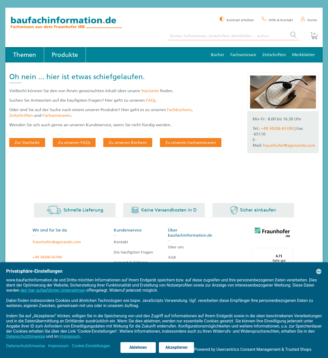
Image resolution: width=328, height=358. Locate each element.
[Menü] (290, 251)
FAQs (151, 100)
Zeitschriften (274, 54)
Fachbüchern (179, 109)
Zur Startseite (27, 142)
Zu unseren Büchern (128, 142)
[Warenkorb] (310, 35)
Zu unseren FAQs (74, 142)
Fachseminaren (57, 115)
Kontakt (121, 242)
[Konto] (309, 20)
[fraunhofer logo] (272, 233)
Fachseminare (243, 54)
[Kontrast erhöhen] (237, 20)
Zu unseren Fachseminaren (190, 142)
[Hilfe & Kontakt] (277, 20)
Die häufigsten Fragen (133, 252)
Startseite (150, 90)
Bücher (217, 54)
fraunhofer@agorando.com (289, 145)
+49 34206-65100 (277, 128)
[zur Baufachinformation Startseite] (85, 23)
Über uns (176, 247)
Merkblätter (303, 54)
